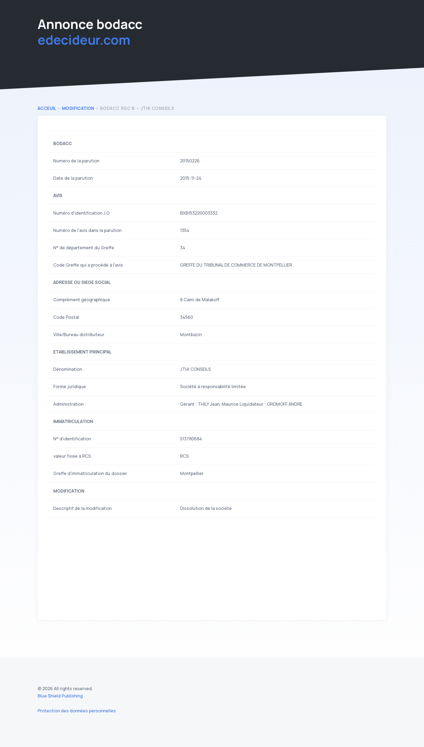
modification (79, 108)
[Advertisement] (212, 569)
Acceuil (48, 108)
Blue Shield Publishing (60, 696)
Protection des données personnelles (77, 711)
